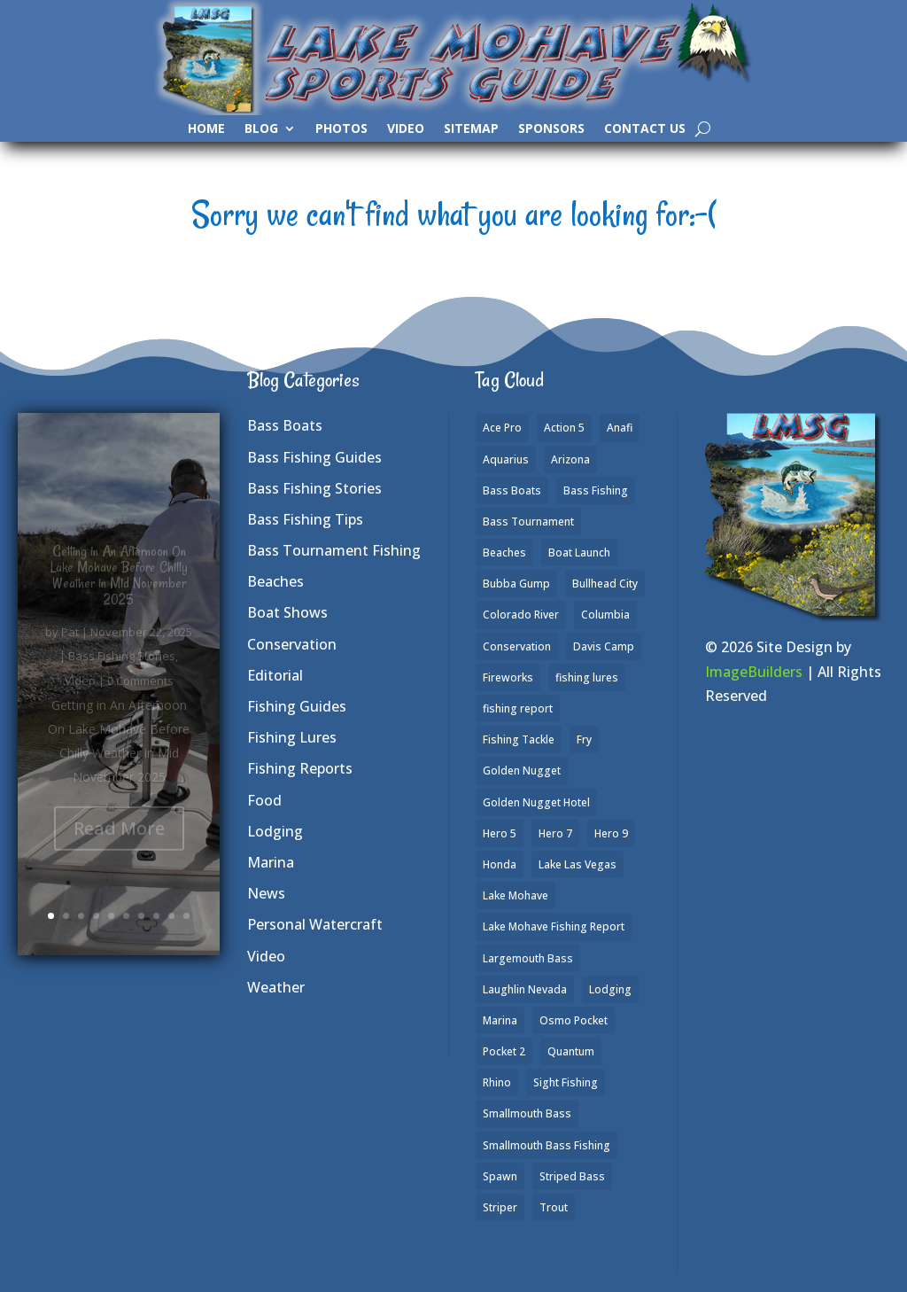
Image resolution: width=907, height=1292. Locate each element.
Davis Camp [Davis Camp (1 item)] (603, 646)
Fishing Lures (292, 737)
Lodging (275, 831)
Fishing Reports (300, 768)
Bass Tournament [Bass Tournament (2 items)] (528, 521)
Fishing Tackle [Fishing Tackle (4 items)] (518, 739)
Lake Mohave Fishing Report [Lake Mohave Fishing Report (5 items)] (553, 926)
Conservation (292, 644)
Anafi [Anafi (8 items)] (619, 427)
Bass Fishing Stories (314, 488)
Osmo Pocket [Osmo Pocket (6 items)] (573, 1020)
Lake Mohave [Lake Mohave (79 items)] (515, 895)
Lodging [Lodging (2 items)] (610, 989)
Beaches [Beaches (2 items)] (504, 552)
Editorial (275, 675)
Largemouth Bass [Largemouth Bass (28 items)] (528, 958)
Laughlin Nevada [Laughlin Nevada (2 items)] (525, 989)
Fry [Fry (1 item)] (584, 739)
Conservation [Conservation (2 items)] (517, 646)
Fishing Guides (296, 706)
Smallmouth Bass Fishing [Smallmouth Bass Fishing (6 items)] (546, 1145)
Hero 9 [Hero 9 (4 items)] (611, 833)
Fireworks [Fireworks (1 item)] (508, 677)
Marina (270, 862)
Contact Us (645, 129)
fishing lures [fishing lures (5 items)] (586, 677)
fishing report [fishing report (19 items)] (518, 708)
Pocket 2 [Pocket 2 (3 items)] (504, 1051)
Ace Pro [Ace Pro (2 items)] (502, 427)
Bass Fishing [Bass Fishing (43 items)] (595, 490)
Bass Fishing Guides (314, 457)
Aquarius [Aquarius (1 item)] (506, 459)
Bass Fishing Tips (305, 519)
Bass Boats (284, 425)
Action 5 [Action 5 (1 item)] (564, 427)
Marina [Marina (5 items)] (500, 1020)
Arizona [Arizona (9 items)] (570, 459)
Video (405, 129)
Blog (261, 129)
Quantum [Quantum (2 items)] (570, 1051)
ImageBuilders (753, 671)
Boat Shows (287, 612)
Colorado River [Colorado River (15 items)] (521, 614)
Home (206, 129)
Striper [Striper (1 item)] (500, 1207)
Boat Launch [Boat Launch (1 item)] (579, 552)
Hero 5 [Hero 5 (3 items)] (499, 833)
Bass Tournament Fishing (334, 550)
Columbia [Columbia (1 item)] (605, 614)
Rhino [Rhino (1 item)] (497, 1082)
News (266, 893)
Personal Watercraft (315, 924)
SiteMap (471, 129)
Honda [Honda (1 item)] (499, 864)
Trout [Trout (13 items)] (553, 1207)
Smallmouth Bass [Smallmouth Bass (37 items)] (527, 1113)
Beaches (275, 581)
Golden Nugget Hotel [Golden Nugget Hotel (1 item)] (536, 802)
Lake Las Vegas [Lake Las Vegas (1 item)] (577, 864)
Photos (341, 129)
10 (186, 916)
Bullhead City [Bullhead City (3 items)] (605, 583)
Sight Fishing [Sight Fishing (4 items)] (565, 1082)
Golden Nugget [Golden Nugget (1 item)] (522, 770)
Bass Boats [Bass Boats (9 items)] (512, 490)
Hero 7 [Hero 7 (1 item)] (555, 833)
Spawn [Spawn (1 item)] (500, 1176)
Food (264, 800)
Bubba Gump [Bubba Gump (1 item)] (516, 583)
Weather (276, 987)
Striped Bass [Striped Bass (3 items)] (572, 1176)
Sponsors (551, 129)
